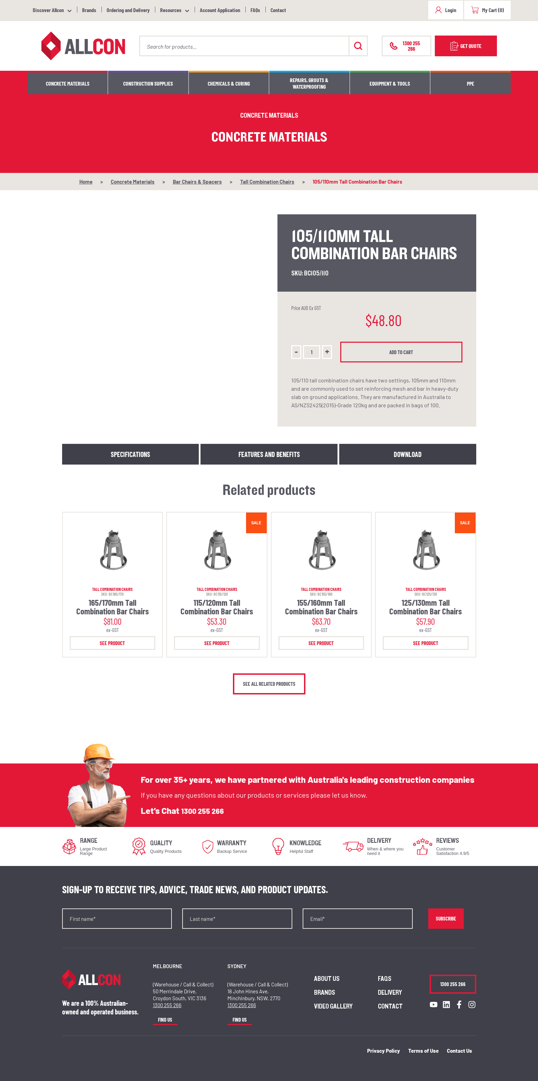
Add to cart (403, 352)
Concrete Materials (67, 83)
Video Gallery (333, 1006)
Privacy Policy (383, 1051)
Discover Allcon (48, 10)
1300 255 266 (206, 811)
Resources (171, 10)
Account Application (220, 10)
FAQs (255, 10)
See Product (112, 643)
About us (327, 978)
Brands (89, 10)
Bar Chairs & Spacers (197, 181)
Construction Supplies (148, 83)
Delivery (390, 992)
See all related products (269, 684)
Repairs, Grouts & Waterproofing (309, 83)
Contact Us (459, 1051)
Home (85, 181)
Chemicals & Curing (229, 83)
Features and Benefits (269, 454)
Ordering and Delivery (128, 10)
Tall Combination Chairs (267, 181)
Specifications (130, 454)
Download (408, 454)
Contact (278, 10)
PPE (470, 83)
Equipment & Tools (390, 83)
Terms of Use (423, 1051)
